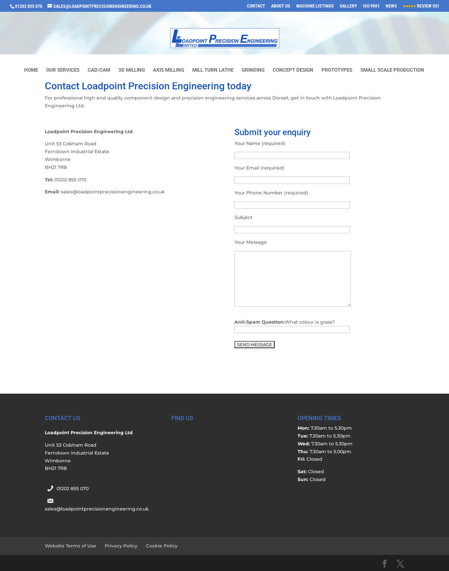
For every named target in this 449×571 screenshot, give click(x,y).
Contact (256, 6)
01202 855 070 (73, 488)
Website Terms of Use (70, 546)
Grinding (253, 70)
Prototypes (336, 70)
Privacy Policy (121, 546)
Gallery (348, 6)
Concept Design (293, 70)
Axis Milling (168, 70)
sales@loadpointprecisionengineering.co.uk (97, 509)
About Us (280, 6)
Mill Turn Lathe (212, 70)
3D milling (131, 70)
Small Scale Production (392, 70)
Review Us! (421, 6)
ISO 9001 (371, 6)
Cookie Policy (162, 546)
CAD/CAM (99, 70)
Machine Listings (315, 6)
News (391, 6)
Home (31, 70)
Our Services (62, 70)
